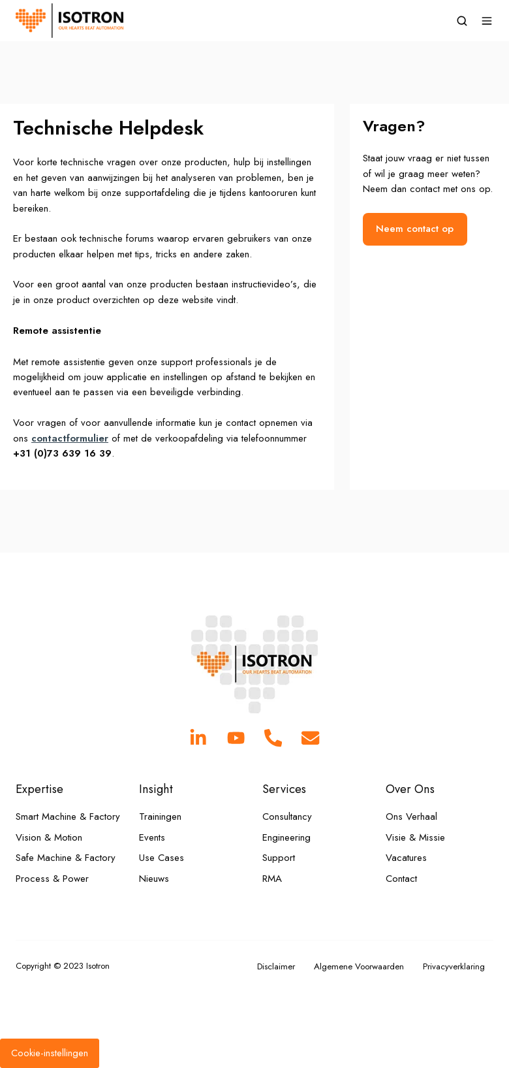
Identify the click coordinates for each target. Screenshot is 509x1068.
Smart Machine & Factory (68, 816)
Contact (401, 878)
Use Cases (161, 857)
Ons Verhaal (411, 816)
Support (278, 857)
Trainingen (160, 816)
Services (284, 789)
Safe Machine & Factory (66, 857)
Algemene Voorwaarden (359, 966)
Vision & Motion (49, 837)
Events (152, 837)
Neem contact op (415, 228)
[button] (462, 20)
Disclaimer (276, 966)
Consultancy (287, 816)
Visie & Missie (415, 837)
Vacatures (406, 857)
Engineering (286, 837)
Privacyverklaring (454, 966)
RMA (272, 878)
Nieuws (154, 878)
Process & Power (52, 878)
